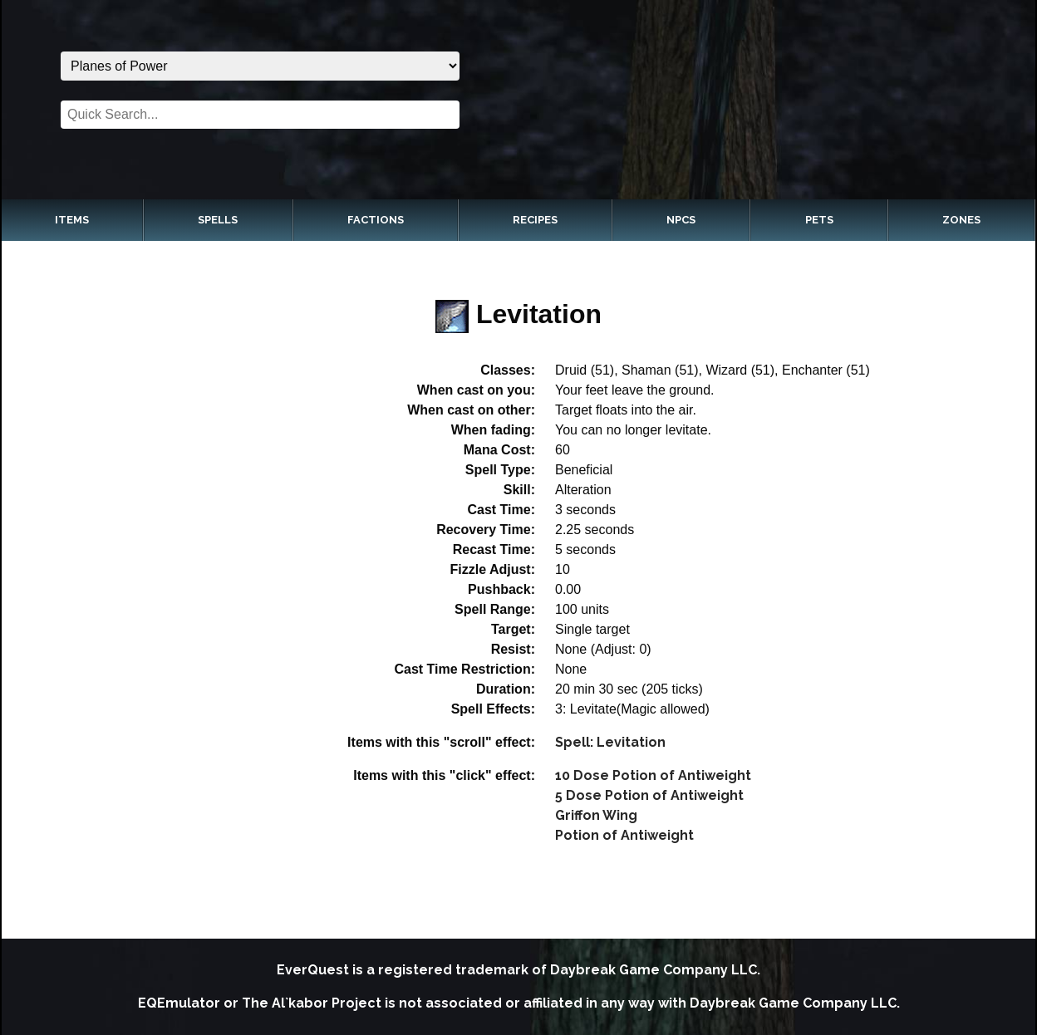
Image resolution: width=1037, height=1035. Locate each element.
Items (72, 219)
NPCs (680, 219)
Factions (375, 219)
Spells (218, 219)
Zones (961, 219)
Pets (819, 219)
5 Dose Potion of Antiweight (649, 795)
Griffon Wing (596, 815)
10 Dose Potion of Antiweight (653, 775)
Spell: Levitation (610, 742)
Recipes (535, 219)
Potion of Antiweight (624, 835)
